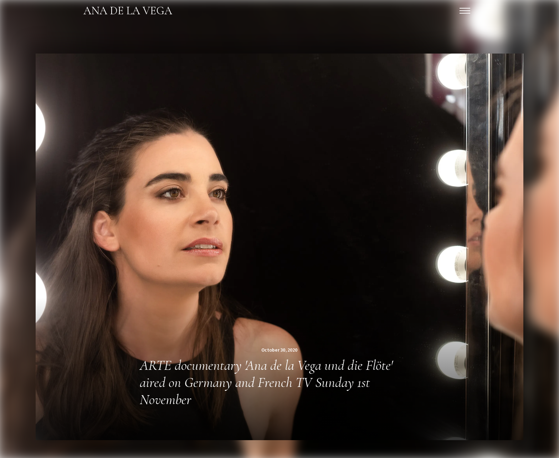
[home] (127, 10)
